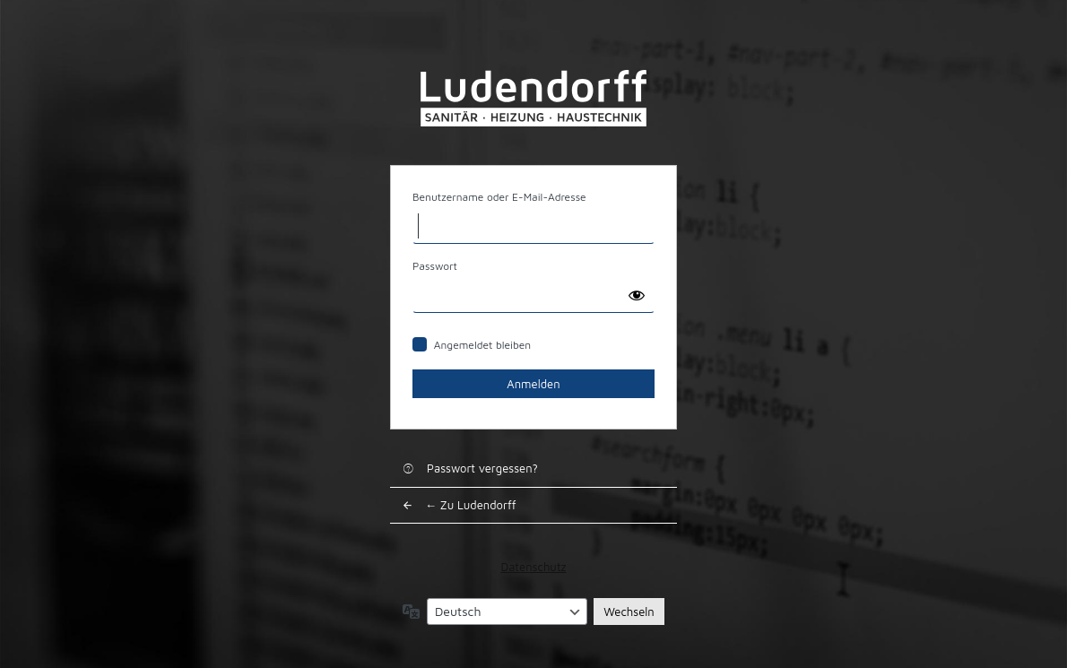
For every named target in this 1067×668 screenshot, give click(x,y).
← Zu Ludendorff (470, 505)
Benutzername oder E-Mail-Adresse (499, 197)
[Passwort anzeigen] (637, 295)
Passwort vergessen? (482, 468)
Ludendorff (533, 98)
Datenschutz (533, 567)
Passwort (434, 266)
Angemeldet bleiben (482, 344)
